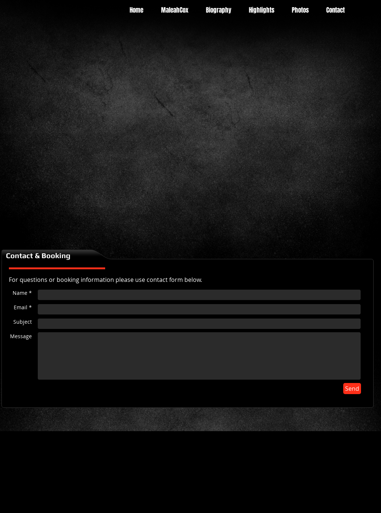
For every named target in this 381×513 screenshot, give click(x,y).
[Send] (352, 388)
